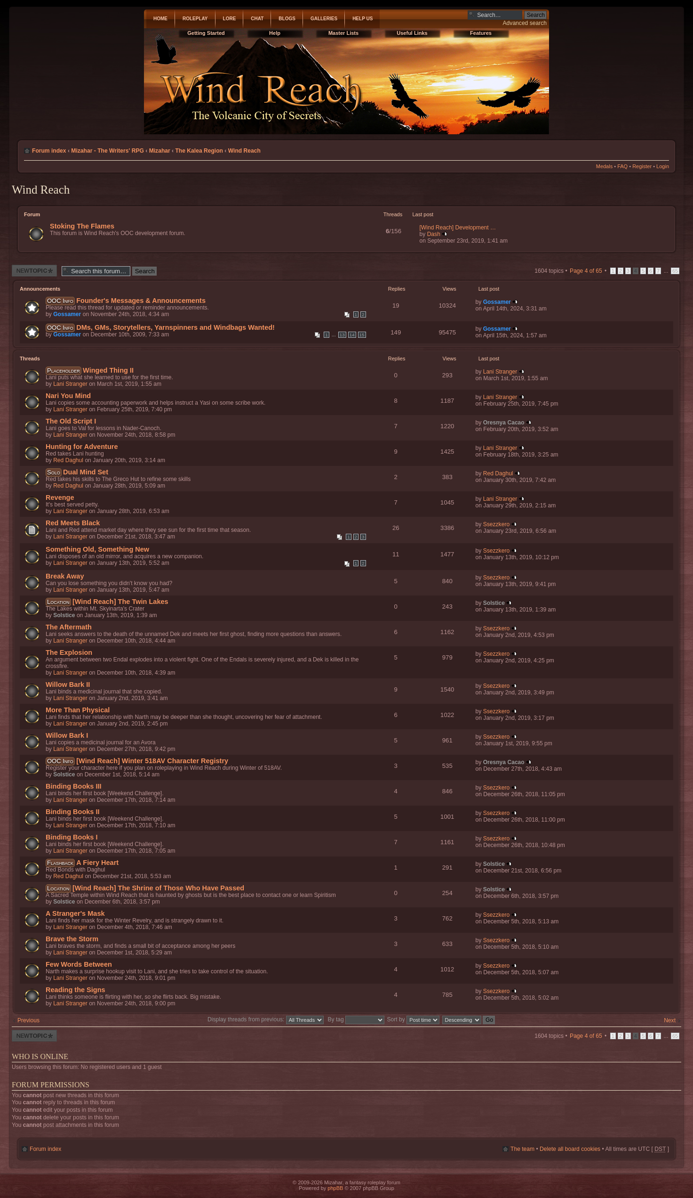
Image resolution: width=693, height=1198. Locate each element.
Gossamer (67, 314)
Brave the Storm (72, 939)
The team (522, 1149)
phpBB (335, 1188)
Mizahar (159, 150)
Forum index (49, 150)
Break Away (65, 576)
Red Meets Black (73, 523)
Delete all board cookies (570, 1149)
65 (675, 271)
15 (362, 334)
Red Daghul (68, 460)
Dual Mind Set (85, 472)
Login (662, 166)
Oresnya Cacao (504, 422)
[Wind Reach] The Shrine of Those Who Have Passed (158, 888)
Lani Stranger (70, 384)
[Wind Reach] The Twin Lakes (120, 601)
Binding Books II (73, 811)
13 (342, 334)
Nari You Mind (68, 395)
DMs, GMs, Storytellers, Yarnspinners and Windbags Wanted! (175, 327)
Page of (586, 271)
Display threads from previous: (265, 1019)
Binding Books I (71, 837)
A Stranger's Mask (75, 913)
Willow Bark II (68, 684)
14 (352, 334)
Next (670, 1020)
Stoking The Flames (82, 226)
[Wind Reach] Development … (458, 227)
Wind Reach (244, 150)
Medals (604, 166)
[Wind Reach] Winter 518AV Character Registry (152, 761)
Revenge (60, 497)
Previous (28, 1020)
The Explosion (69, 652)
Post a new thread (34, 271)
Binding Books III (74, 786)
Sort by (413, 1019)
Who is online (40, 1056)
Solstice (64, 615)
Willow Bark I (67, 735)
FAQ (622, 166)
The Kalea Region (199, 150)
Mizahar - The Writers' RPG (107, 150)
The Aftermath (69, 627)
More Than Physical (78, 710)
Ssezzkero (496, 524)
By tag (357, 1019)
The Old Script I (71, 421)
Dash (433, 234)
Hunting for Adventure (82, 446)
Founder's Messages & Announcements (141, 300)
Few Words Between (79, 964)
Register (642, 166)
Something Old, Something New (97, 549)
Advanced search (525, 23)
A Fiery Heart (97, 862)
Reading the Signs (75, 990)
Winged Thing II (108, 370)
